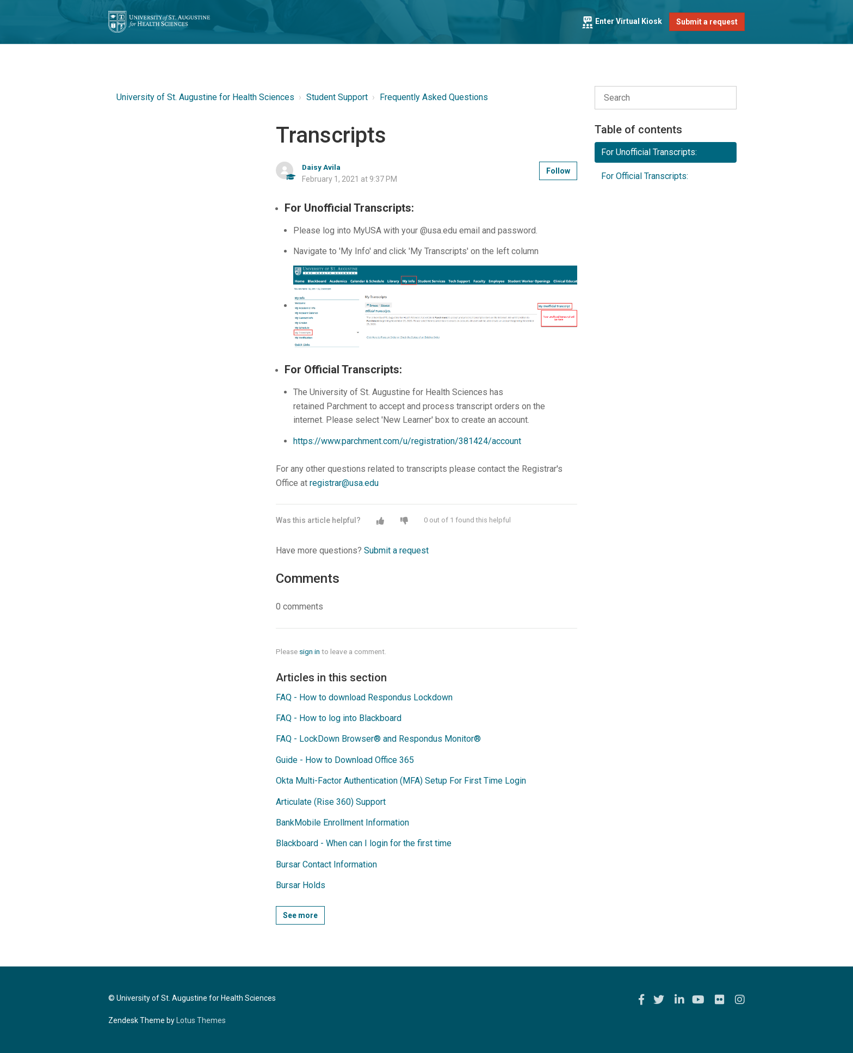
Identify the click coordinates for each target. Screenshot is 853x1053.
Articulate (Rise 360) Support (331, 802)
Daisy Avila (321, 167)
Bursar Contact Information (326, 864)
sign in (309, 651)
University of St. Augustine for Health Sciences (205, 97)
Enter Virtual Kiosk (622, 21)
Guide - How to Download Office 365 (345, 760)
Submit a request (707, 21)
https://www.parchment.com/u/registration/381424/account (407, 441)
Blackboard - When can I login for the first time (364, 843)
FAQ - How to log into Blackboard (338, 718)
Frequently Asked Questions (434, 97)
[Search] (666, 98)
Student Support (337, 97)
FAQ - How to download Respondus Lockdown (364, 697)
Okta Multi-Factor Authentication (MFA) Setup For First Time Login (401, 780)
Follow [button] (558, 171)
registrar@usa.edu (344, 483)
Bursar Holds (300, 885)
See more (300, 915)
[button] (380, 521)
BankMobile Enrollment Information (342, 822)
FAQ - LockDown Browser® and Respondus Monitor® (378, 739)
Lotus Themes (201, 1020)
